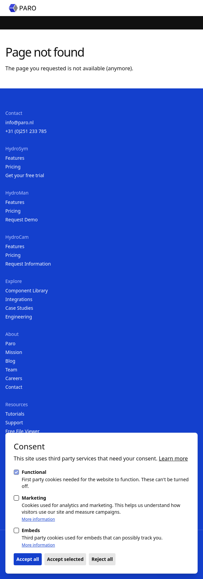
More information (38, 519)
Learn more (173, 458)
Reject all (102, 559)
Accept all (27, 559)
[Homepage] (22, 8)
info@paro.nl (19, 122)
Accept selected (65, 559)
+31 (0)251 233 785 (25, 131)
